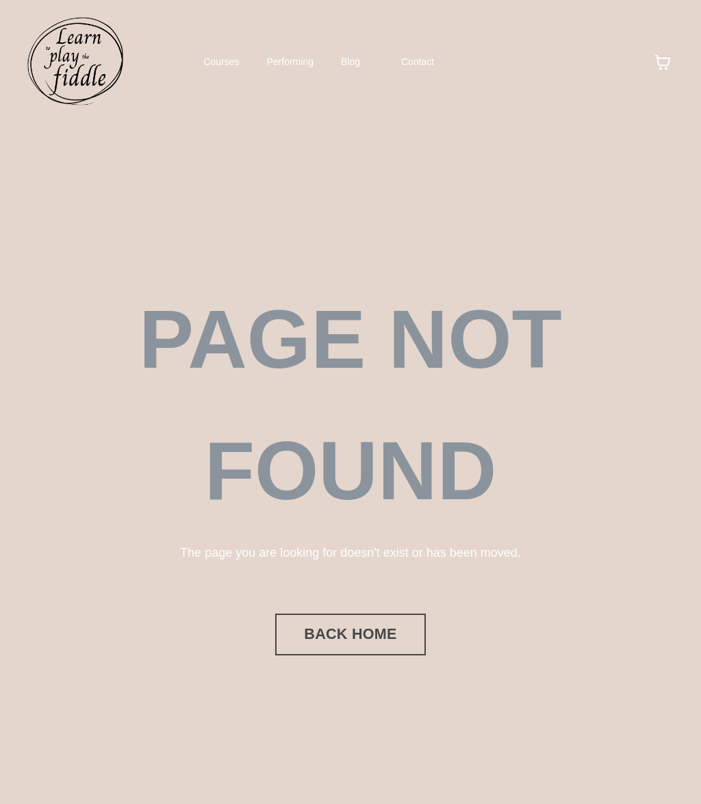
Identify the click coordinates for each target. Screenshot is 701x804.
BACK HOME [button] (350, 633)
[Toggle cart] (663, 62)
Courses (221, 61)
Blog (350, 61)
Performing (290, 61)
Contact (417, 61)
